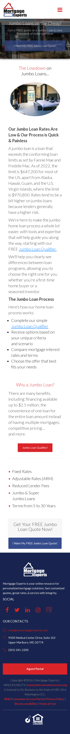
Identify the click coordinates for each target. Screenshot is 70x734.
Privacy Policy (55, 699)
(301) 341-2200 (18, 650)
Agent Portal (35, 668)
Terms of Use (47, 703)
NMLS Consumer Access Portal (24, 699)
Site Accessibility (25, 703)
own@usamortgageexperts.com (28, 630)
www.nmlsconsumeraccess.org (47, 685)
